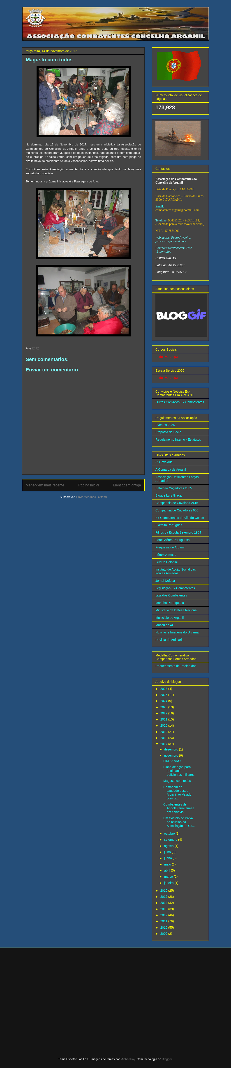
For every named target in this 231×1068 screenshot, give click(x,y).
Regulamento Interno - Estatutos (178, 439)
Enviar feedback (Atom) (91, 497)
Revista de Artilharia (169, 640)
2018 (164, 738)
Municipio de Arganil (169, 617)
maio (168, 864)
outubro (170, 833)
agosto (169, 846)
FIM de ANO (172, 761)
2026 (164, 689)
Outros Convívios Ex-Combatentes (179, 402)
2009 (164, 933)
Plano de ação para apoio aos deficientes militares (178, 770)
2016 (164, 890)
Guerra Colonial (166, 562)
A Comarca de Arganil (170, 469)
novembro (171, 755)
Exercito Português (168, 525)
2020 (164, 725)
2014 (164, 903)
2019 (164, 732)
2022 (164, 713)
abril (167, 870)
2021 (164, 719)
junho (168, 858)
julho (167, 852)
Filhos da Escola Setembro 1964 (178, 532)
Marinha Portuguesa (169, 603)
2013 (164, 909)
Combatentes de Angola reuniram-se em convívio (178, 808)
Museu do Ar (164, 625)
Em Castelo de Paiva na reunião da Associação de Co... (179, 822)
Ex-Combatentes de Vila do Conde (179, 518)
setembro (171, 839)
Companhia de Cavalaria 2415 (176, 503)
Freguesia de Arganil (169, 547)
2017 (164, 744)
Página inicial (88, 485)
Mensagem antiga (127, 485)
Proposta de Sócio (168, 432)
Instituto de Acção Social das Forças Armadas (175, 571)
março (169, 876)
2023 (164, 707)
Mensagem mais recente (45, 485)
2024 (164, 701)
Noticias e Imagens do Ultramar (177, 632)
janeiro (169, 883)
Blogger (167, 1059)
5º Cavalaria (164, 462)
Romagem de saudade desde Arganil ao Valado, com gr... (177, 792)
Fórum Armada (165, 555)
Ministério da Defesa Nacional (176, 610)
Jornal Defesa (165, 580)
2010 (164, 927)
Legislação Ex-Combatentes (175, 588)
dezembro (171, 749)
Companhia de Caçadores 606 (176, 510)
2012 (164, 915)
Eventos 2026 (165, 425)
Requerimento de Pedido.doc (175, 666)
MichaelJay (128, 1059)
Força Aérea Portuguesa (172, 540)
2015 (164, 896)
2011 (164, 921)
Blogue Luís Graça (168, 495)
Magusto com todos (177, 781)
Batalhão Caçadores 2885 (173, 488)
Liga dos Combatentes (171, 595)
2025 (164, 695)
